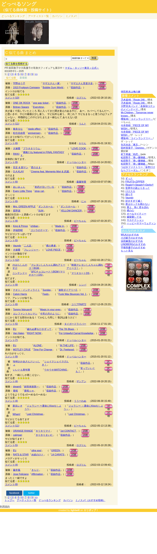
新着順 (23, 77)
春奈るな (18, 129)
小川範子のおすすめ (132, 238)
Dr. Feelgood (67, 349)
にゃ (83, 201)
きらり (35, 470)
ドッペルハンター (76, 162)
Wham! (16, 414)
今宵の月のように (50, 313)
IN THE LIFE (67, 345)
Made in (59, 226)
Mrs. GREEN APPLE (24, 206)
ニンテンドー (20, 273)
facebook (14, 493)
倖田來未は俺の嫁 (130, 91)
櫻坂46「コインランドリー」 (137, 119)
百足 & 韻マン (20, 167)
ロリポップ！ (91, 510)
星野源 (16, 210)
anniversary (34, 133)
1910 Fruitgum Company (26, 87)
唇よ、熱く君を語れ (138, 207)
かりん (82, 143)
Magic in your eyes (50, 309)
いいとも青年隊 (21, 369)
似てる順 (11, 77)
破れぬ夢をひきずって (39, 329)
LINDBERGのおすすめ (133, 244)
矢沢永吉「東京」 (130, 144)
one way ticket (40, 103)
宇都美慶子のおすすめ (133, 247)
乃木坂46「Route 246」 (134, 99)
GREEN (55, 450)
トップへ (9, 500)
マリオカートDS (80, 273)
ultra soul (36, 450)
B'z (14, 329)
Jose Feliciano (21, 474)
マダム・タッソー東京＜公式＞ (82, 68)
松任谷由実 (19, 133)
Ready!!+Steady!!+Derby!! (139, 185)
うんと (82, 123)
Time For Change (42, 349)
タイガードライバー (75, 324)
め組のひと (37, 454)
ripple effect (34, 129)
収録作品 (76, 87)
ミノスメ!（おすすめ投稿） (90, 500)
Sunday (47, 290)
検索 (94, 58)
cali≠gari (17, 435)
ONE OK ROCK (21, 103)
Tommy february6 (22, 309)
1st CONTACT (68, 431)
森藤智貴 (81, 181)
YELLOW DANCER (71, 210)
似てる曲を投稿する (16, 63)
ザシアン (81, 381)
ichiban (34, 226)
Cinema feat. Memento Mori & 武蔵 (50, 171)
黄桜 (15, 390)
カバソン (57, 16)
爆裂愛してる (134, 217)
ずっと (129, 178)
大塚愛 (16, 148)
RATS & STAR (21, 454)
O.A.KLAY (18, 171)
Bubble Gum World (53, 87)
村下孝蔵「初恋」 (130, 154)
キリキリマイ (43, 431)
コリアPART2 (78, 304)
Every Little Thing (22, 191)
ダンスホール (45, 206)
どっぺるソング (18, 4)
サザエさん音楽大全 (82, 83)
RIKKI (16, 154)
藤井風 (16, 470)
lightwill (75, 510)
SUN (40, 210)
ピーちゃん (80, 221)
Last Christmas (35, 414)
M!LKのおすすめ (130, 234)
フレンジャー (31, 249)
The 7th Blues (66, 329)
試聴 (102, 83)
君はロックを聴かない (137, 204)
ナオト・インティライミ (26, 290)
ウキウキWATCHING (55, 369)
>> (36, 74)
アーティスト (38, 16)
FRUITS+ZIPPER (134, 181)
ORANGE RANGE (23, 431)
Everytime (38, 107)
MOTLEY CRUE (22, 349)
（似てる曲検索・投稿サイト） (27, 10)
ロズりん (81, 97)
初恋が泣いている (44, 187)
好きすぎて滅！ (134, 201)
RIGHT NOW (34, 333)
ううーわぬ (80, 401)
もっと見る (127, 250)
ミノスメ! (71, 16)
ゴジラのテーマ (39, 230)
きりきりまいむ (44, 435)
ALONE (37, 345)
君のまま (36, 167)
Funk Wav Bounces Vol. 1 (73, 294)
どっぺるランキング (50, 500)
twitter (31, 493)
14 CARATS (57, 454)
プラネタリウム (31, 148)
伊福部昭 (18, 230)
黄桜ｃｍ (29, 390)
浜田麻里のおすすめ (132, 241)
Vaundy (17, 245)
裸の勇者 (51, 245)
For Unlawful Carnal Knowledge (76, 333)
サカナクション (135, 220)
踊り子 (129, 194)
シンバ (82, 284)
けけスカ (130, 191)
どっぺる (13, 16)
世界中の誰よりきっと (137, 188)
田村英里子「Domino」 (133, 148)
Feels (46, 294)
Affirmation (37, 474)
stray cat (39, 191)
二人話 (27, 245)
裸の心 (130, 210)
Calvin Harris (20, 294)
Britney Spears (21, 107)
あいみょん (19, 187)
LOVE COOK (79, 148)
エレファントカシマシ (25, 313)
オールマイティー (136, 213)
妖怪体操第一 (31, 386)
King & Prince (20, 226)
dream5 (17, 386)
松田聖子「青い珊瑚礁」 (134, 157)
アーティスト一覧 (26, 500)
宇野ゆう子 (19, 83)
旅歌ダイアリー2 (68, 290)
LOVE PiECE (53, 249)
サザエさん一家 (51, 83)
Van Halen (18, 333)
